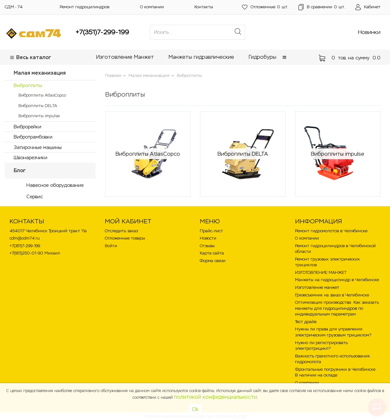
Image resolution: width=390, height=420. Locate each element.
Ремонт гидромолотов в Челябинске (331, 231)
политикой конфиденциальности (215, 397)
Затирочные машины (38, 147)
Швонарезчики (30, 157)
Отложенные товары (125, 238)
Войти (111, 245)
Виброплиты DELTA (37, 105)
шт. (265, 7)
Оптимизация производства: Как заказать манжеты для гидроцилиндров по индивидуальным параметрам (337, 308)
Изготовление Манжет (125, 57)
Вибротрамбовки (33, 137)
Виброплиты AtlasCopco (42, 95)
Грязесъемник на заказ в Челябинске (332, 295)
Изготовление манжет (317, 287)
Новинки (369, 32)
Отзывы (207, 245)
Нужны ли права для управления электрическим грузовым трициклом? (333, 332)
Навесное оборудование (55, 185)
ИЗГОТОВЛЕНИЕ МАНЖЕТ (320, 272)
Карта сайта (212, 253)
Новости (208, 238)
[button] (284, 57)
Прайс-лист (211, 231)
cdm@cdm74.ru (25, 238)
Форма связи (212, 260)
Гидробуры (262, 57)
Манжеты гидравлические (201, 57)
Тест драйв (305, 321)
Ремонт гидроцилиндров (84, 7)
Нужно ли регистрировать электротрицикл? (321, 345)
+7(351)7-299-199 (102, 32)
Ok (195, 409)
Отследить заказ (121, 231)
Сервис (34, 196)
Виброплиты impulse (39, 116)
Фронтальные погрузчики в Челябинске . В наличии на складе (336, 372)
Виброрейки (27, 127)
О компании (152, 7)
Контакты (203, 7)
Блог (20, 170)
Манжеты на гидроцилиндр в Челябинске (337, 279)
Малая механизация (40, 73)
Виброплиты (28, 85)
